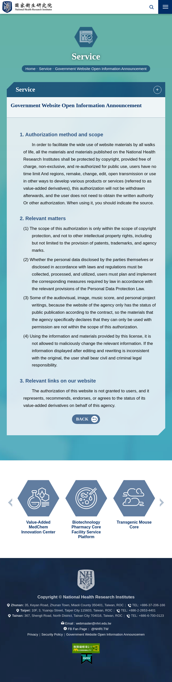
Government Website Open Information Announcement (101, 69)
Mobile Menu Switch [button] (165, 8)
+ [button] (157, 89)
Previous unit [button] (11, 503)
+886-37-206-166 (152, 605)
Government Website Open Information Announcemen (105, 634)
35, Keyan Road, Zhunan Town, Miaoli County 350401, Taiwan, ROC (74, 605)
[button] (151, 7)
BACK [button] (82, 419)
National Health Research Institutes (27, 7)
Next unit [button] (161, 503)
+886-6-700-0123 (151, 615)
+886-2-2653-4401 (142, 610)
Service (45, 69)
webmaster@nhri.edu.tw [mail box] (93, 623)
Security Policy (52, 634)
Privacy (32, 634)
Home (31, 69)
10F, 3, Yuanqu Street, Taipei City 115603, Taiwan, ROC (72, 610)
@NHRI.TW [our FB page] (100, 629)
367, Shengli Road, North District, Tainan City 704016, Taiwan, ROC (73, 615)
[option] (38, 506)
